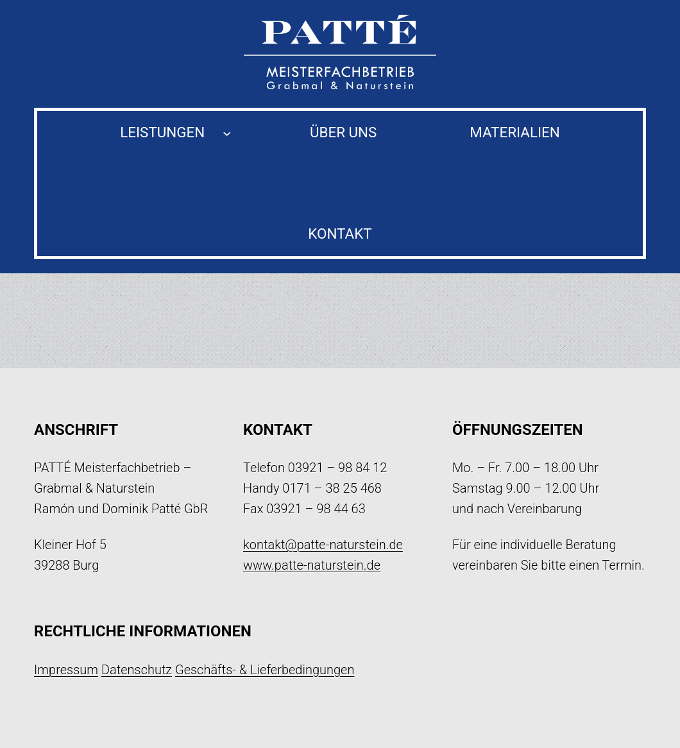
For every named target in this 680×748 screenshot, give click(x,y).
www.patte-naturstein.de (311, 565)
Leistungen (162, 132)
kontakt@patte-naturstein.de (323, 544)
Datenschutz (136, 669)
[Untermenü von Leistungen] (227, 132)
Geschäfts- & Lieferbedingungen (265, 669)
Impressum (66, 669)
